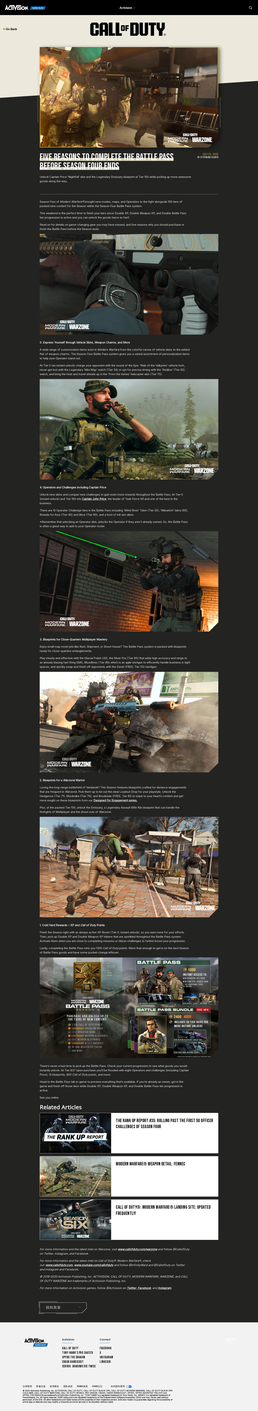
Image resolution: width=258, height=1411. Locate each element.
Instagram (106, 1357)
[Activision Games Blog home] (36, 1342)
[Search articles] (250, 8)
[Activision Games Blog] (25, 8)
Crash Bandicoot (72, 1362)
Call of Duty (70, 1348)
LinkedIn (105, 1362)
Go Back (10, 29)
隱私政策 (68, 1386)
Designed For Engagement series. (115, 800)
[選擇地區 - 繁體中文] (230, 1341)
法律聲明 (27, 1386)
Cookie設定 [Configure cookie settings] (97, 1386)
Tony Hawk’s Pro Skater (77, 1353)
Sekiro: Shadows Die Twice (79, 1366)
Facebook (106, 1348)
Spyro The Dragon (73, 1357)
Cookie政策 (82, 1386)
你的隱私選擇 (118, 1386)
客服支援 (41, 1386)
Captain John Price (94, 499)
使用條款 (54, 1386)
